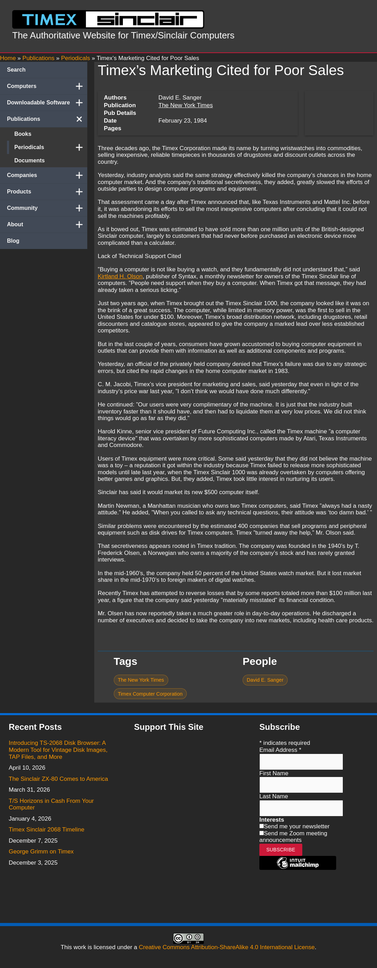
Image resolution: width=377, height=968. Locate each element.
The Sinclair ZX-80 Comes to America (58, 779)
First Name (273, 773)
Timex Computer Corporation (150, 694)
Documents (29, 160)
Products (47, 192)
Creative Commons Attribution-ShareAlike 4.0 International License (227, 947)
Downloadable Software (47, 103)
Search (16, 70)
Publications (47, 119)
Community (47, 208)
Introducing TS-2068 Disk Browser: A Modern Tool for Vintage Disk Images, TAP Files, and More (58, 750)
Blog (13, 241)
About (47, 225)
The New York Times (185, 105)
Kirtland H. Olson (120, 276)
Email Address (280, 750)
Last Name (273, 796)
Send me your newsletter (297, 826)
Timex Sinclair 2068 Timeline (46, 829)
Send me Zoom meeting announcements (293, 837)
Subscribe (280, 849)
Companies (47, 175)
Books (22, 134)
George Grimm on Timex (41, 851)
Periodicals (50, 147)
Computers (47, 86)
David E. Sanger (265, 680)
